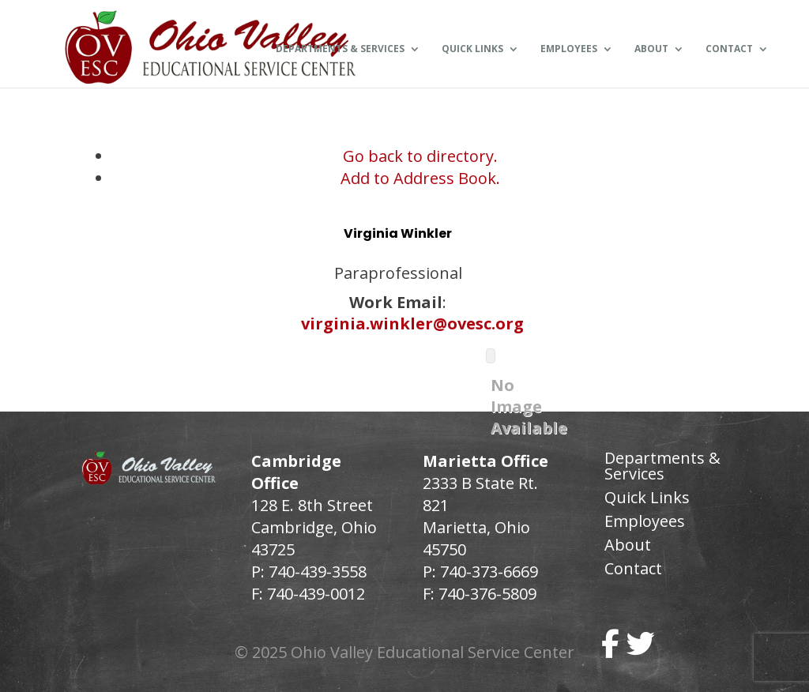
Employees (568, 49)
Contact (729, 49)
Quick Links (472, 49)
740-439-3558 (316, 571)
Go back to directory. (420, 156)
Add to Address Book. (420, 178)
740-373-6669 (489, 571)
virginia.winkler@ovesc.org (412, 323)
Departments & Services (340, 49)
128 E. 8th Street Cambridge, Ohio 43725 (314, 527)
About (651, 49)
